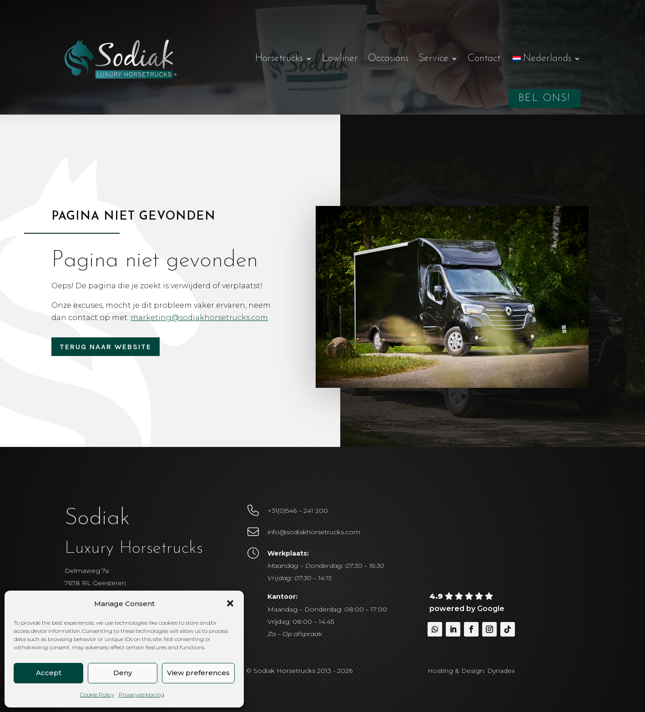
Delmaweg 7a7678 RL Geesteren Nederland (95, 583)
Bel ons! (544, 98)
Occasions (388, 58)
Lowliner (340, 58)
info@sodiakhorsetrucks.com (313, 532)
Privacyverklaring (141, 694)
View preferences (198, 672)
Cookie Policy (97, 694)
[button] (230, 603)
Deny (122, 672)
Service (433, 58)
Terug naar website (105, 346)
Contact (484, 58)
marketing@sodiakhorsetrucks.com (204, 317)
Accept (48, 672)
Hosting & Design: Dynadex (471, 671)
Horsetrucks (279, 58)
